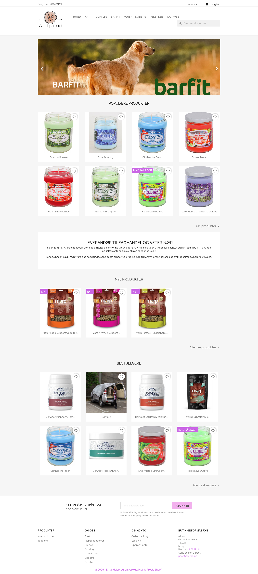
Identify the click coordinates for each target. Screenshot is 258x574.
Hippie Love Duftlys (152, 211)
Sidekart (89, 557)
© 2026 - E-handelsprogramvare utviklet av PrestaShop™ (129, 569)
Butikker (89, 562)
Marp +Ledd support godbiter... (60, 332)
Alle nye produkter (205, 348)
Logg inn (136, 540)
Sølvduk (106, 416)
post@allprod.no (187, 556)
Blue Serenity (105, 157)
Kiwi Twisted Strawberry (151, 470)
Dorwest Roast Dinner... (106, 470)
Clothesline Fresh (152, 157)
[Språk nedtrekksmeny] (193, 4)
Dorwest (174, 16)
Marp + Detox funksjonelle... (152, 332)
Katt (88, 16)
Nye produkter (46, 536)
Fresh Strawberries (59, 211)
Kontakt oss (91, 553)
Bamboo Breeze (59, 157)
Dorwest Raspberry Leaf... (60, 416)
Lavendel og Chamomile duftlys (199, 211)
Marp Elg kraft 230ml (197, 416)
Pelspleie (157, 16)
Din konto (138, 530)
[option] (129, 67)
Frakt (87, 536)
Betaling (89, 549)
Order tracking (139, 536)
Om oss (89, 544)
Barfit (115, 16)
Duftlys (101, 16)
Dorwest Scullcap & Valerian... (151, 416)
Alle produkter (208, 226)
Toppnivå (43, 540)
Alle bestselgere (206, 485)
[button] (51, 67)
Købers (140, 16)
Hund (77, 16)
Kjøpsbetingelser (94, 540)
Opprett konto (139, 544)
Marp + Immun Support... (106, 332)
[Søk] (198, 23)
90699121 (56, 4)
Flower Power (199, 157)
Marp (127, 16)
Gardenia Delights (105, 211)
